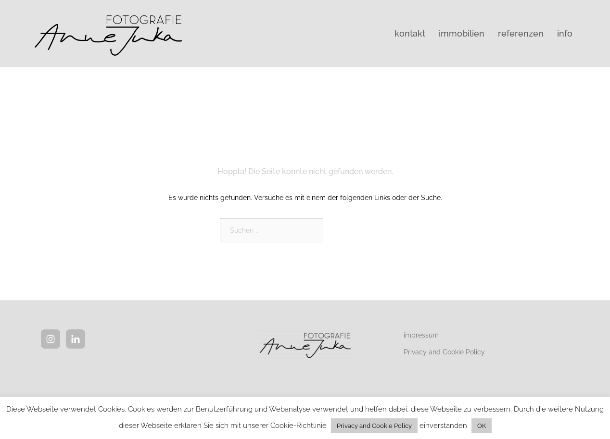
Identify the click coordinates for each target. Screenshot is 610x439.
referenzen (521, 33)
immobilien (461, 33)
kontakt (409, 33)
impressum (421, 335)
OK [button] (481, 425)
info (564, 33)
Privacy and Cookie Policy (444, 352)
